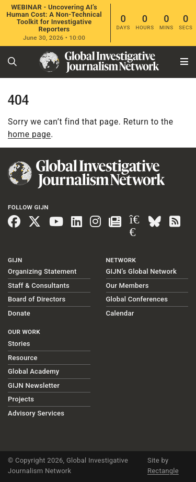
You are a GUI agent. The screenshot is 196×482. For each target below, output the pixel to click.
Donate (19, 313)
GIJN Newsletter (34, 385)
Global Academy (33, 371)
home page (29, 134)
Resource (23, 358)
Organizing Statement (42, 271)
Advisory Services (36, 413)
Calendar (120, 313)
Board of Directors (36, 299)
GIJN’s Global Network (141, 271)
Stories (19, 344)
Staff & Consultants (39, 285)
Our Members (127, 285)
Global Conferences (137, 299)
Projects (21, 399)
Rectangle (163, 471)
